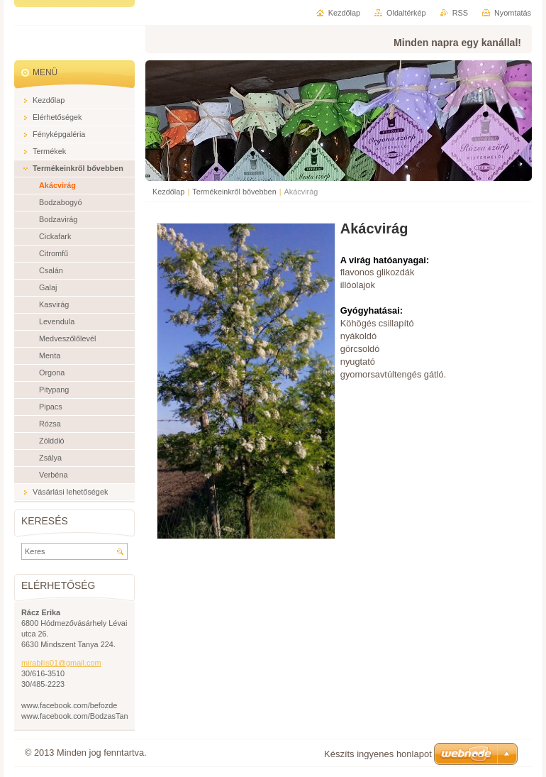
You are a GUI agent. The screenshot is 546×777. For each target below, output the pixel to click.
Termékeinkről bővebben (234, 191)
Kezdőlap (168, 191)
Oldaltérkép (406, 13)
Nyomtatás (512, 13)
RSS (460, 13)
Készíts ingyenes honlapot (378, 754)
